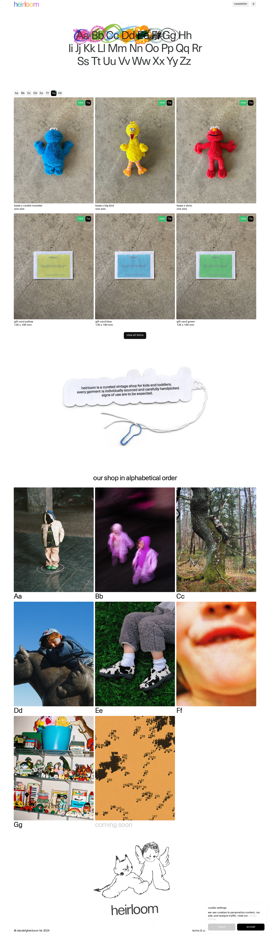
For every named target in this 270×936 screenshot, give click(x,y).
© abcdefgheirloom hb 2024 (31, 930)
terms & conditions (204, 930)
